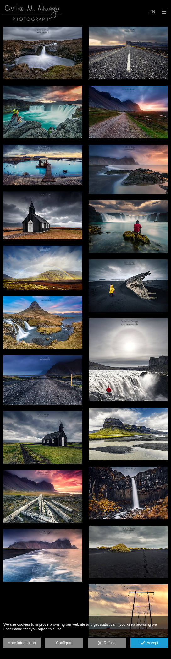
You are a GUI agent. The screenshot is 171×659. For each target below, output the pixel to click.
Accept (149, 643)
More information (22, 643)
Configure (64, 643)
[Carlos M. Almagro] (32, 12)
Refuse (107, 643)
